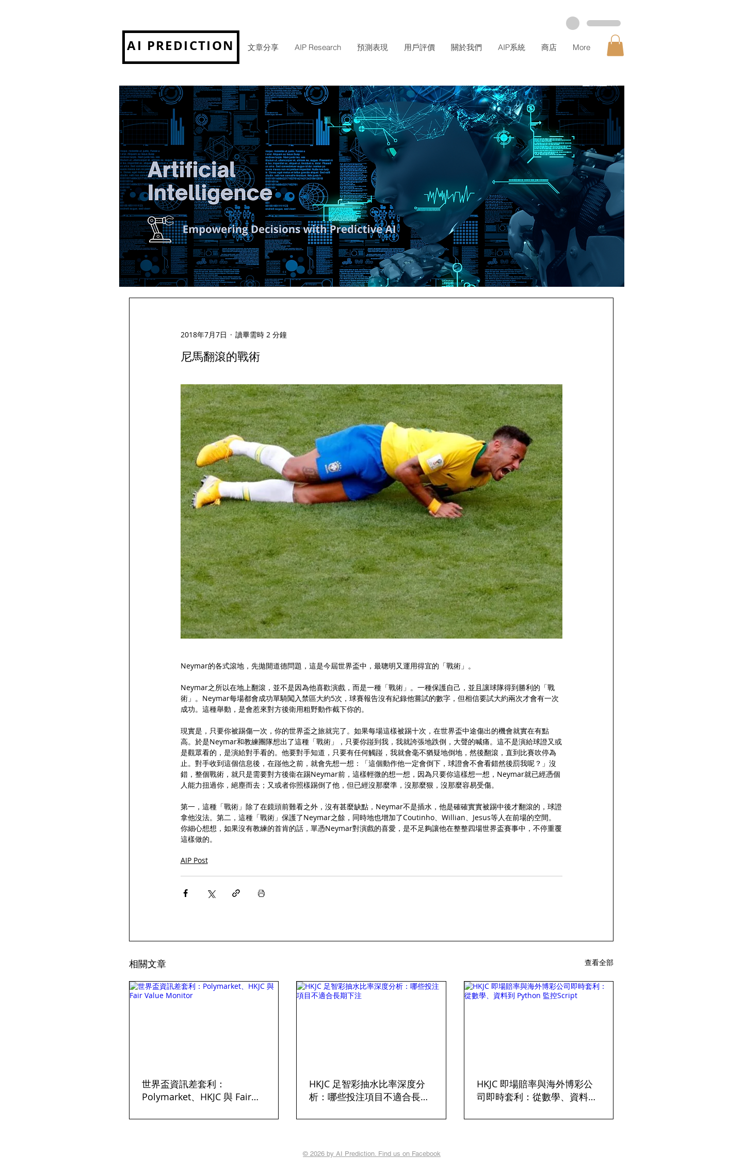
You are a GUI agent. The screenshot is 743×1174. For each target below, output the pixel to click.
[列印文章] (261, 893)
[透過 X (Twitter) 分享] (211, 893)
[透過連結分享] (236, 893)
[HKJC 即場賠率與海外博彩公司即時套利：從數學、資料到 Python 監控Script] (538, 1023)
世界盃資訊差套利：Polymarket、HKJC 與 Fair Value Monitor (196, 1090)
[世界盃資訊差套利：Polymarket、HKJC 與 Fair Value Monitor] (204, 1023)
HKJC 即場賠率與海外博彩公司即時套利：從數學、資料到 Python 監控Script (537, 1090)
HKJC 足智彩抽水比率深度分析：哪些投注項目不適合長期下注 (369, 1090)
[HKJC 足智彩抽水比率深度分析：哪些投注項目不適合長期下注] (371, 1023)
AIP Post (194, 860)
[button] (615, 45)
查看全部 (599, 962)
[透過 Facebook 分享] (185, 893)
